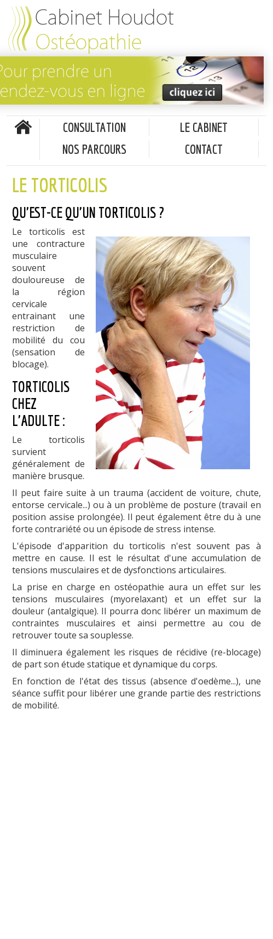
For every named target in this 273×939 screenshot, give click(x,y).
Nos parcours (94, 149)
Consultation (94, 127)
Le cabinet (204, 127)
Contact (204, 149)
